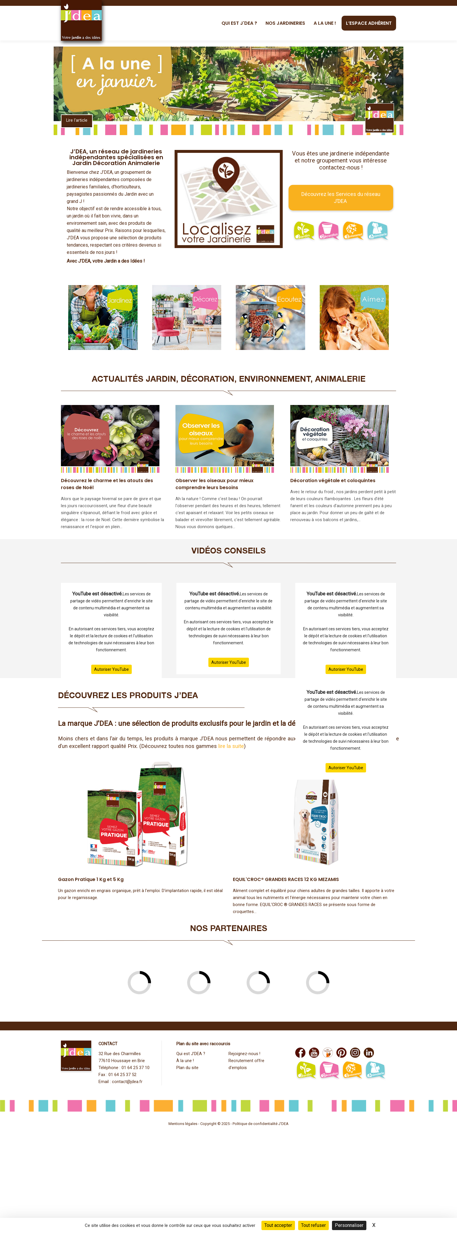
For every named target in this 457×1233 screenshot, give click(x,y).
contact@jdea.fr (127, 1081)
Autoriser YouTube (111, 669)
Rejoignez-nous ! (244, 1053)
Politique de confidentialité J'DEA (261, 1123)
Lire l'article (76, 120)
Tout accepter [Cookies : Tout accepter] (278, 1225)
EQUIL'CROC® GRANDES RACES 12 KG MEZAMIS (286, 879)
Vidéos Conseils (228, 552)
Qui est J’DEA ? (190, 1053)
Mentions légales (182, 1123)
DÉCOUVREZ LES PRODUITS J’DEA (128, 696)
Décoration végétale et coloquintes (332, 480)
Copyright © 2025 (215, 1123)
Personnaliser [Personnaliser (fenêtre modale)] (349, 1225)
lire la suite (231, 746)
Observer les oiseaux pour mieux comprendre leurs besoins (214, 484)
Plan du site (187, 1067)
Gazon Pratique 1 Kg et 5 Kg (91, 879)
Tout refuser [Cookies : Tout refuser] (313, 1225)
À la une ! (185, 1060)
